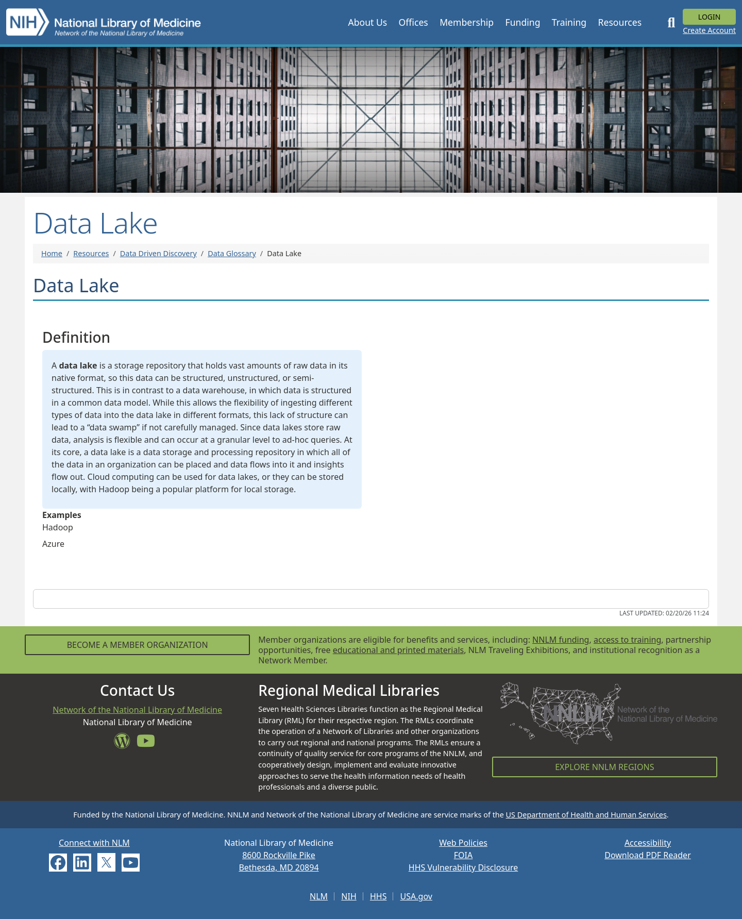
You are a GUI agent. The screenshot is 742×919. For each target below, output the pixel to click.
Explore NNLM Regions (604, 767)
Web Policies (463, 842)
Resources (91, 253)
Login (709, 17)
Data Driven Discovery (158, 253)
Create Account (709, 30)
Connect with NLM (94, 842)
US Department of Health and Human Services (586, 815)
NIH (348, 896)
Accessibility (648, 842)
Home (51, 253)
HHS (378, 896)
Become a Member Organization (137, 644)
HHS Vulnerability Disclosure (463, 867)
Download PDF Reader (647, 855)
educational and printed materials (398, 650)
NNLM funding (560, 639)
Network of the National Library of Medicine (137, 709)
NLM (319, 896)
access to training (627, 639)
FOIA (463, 855)
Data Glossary (232, 253)
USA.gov (416, 896)
